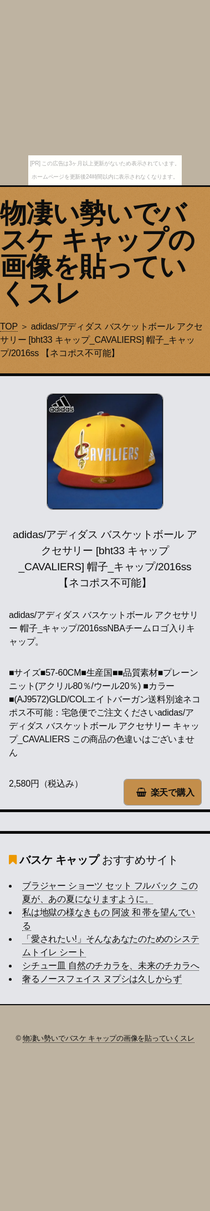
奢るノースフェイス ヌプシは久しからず (102, 979)
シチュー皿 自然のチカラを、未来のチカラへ (110, 965)
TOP (9, 326)
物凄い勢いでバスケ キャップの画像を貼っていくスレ (97, 253)
